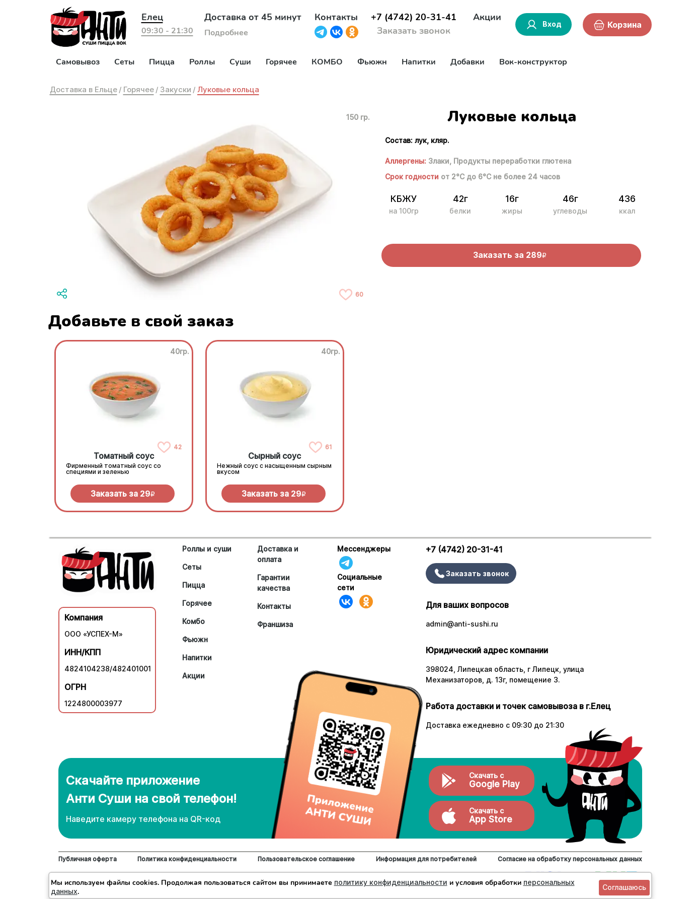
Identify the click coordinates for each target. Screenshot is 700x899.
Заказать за (123, 494)
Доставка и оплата (277, 554)
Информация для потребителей (426, 859)
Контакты (336, 17)
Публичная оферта (87, 859)
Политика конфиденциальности (187, 859)
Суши (240, 61)
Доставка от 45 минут (252, 17)
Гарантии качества (273, 582)
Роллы (202, 61)
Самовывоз (78, 61)
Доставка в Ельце (83, 89)
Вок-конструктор (533, 61)
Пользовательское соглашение (306, 859)
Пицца (162, 61)
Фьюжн (372, 61)
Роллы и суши (206, 548)
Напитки (419, 61)
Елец (152, 17)
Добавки (467, 61)
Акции (487, 17)
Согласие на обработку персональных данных (570, 859)
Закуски (175, 89)
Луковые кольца (228, 89)
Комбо (193, 621)
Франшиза (275, 624)
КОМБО (327, 61)
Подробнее (226, 32)
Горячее (281, 61)
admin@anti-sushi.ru (462, 623)
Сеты (124, 61)
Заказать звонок (413, 31)
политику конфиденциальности (390, 882)
